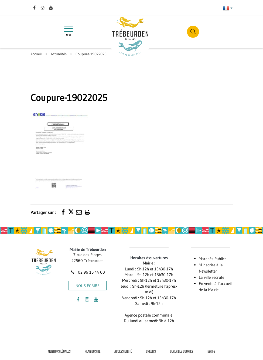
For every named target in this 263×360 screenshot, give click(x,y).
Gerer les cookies (181, 351)
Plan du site (92, 351)
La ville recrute (211, 277)
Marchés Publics (213, 258)
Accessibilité (123, 351)
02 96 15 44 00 (87, 272)
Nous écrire (88, 285)
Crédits (151, 351)
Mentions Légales (59, 351)
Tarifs (211, 351)
